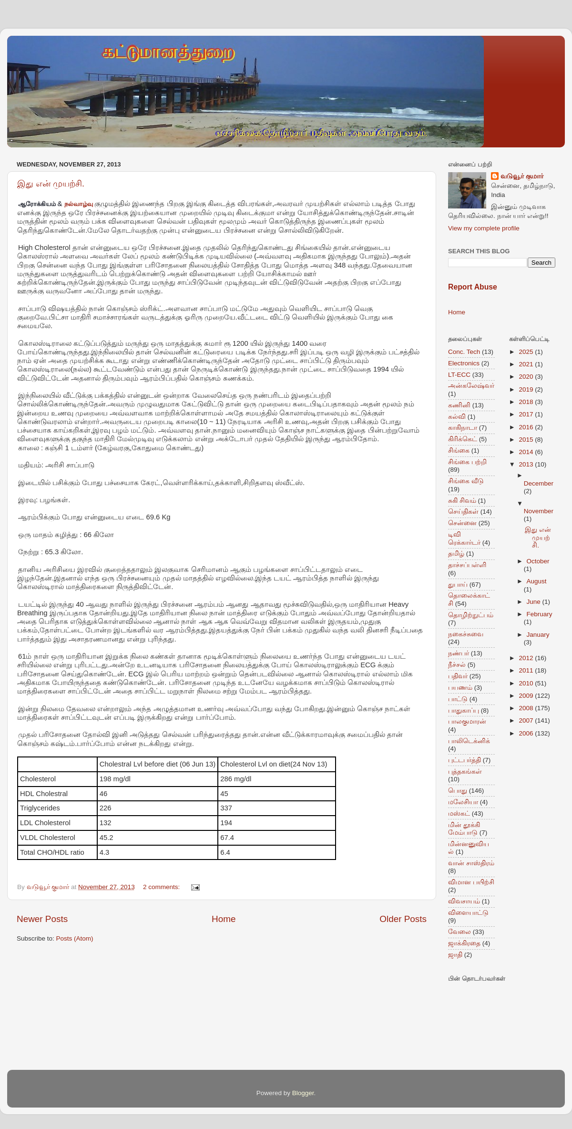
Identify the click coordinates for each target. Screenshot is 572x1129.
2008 (527, 708)
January (538, 634)
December (538, 483)
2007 (527, 720)
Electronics (464, 363)
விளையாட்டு (468, 912)
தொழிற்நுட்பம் (470, 615)
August (537, 581)
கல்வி (457, 416)
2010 (527, 683)
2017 (527, 414)
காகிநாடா (462, 427)
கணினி (459, 405)
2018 (527, 401)
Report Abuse (472, 287)
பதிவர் (458, 676)
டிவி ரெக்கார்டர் (464, 538)
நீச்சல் (457, 664)
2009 (527, 695)
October (538, 561)
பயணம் (460, 687)
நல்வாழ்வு (78, 203)
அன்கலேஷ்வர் (471, 385)
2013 (527, 464)
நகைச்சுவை (465, 634)
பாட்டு (458, 699)
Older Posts (403, 919)
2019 (527, 389)
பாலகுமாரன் (467, 721)
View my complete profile (484, 228)
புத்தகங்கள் (465, 771)
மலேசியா (463, 802)
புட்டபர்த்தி (464, 760)
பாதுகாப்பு (463, 710)
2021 (527, 364)
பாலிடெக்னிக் (469, 741)
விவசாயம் (464, 901)
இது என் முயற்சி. (50, 183)
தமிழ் (456, 553)
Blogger (303, 1093)
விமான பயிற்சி (471, 882)
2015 (527, 439)
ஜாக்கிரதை (464, 943)
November (538, 511)
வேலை (459, 931)
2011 (527, 670)
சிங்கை (459, 450)
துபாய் (458, 584)
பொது (457, 790)
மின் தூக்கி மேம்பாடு (464, 828)
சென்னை (462, 523)
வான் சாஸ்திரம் (471, 863)
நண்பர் (458, 653)
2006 (527, 733)
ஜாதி (455, 954)
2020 (527, 376)
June (534, 601)
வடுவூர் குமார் (521, 176)
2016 (527, 427)
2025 (527, 351)
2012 (527, 658)
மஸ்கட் (459, 813)
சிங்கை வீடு (466, 481)
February (539, 614)
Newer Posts (42, 919)
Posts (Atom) (74, 938)
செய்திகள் (463, 511)
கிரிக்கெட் (462, 439)
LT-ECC (459, 374)
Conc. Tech (464, 351)
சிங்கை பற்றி (467, 462)
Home (223, 919)
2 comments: (162, 887)
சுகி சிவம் (462, 500)
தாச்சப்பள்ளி (467, 565)
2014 (527, 452)
